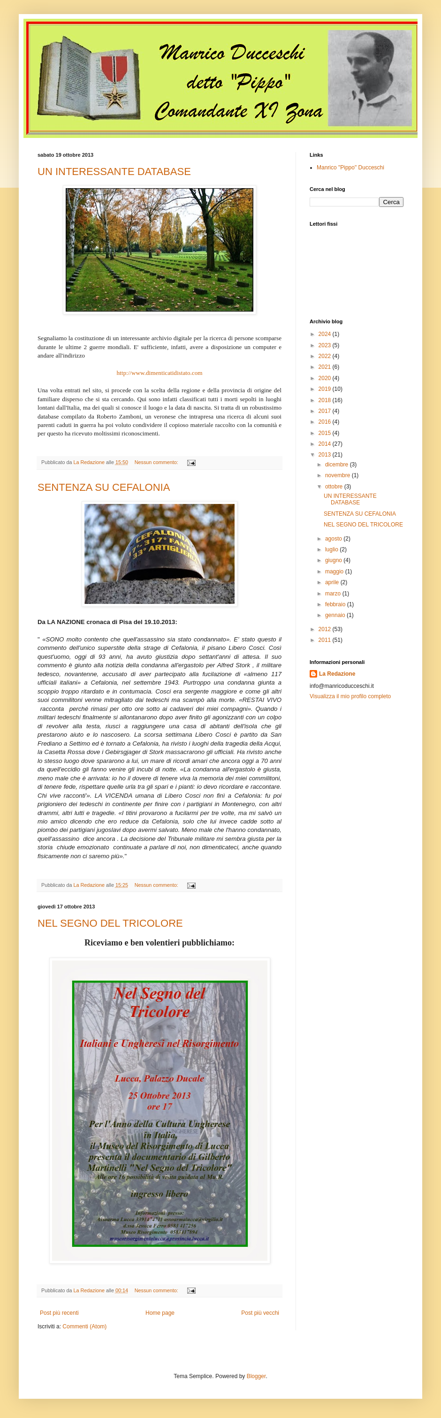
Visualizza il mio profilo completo (350, 696)
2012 (326, 629)
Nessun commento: (157, 462)
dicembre (337, 464)
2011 (326, 640)
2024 (326, 334)
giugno (334, 560)
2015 (326, 433)
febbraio (336, 604)
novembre (338, 475)
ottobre (334, 486)
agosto (334, 538)
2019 (326, 389)
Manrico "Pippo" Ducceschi (350, 167)
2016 (326, 422)
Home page (160, 1313)
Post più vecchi (260, 1313)
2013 (326, 454)
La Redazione (337, 674)
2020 (326, 378)
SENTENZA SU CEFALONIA (104, 487)
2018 (326, 400)
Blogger (256, 1376)
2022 (326, 356)
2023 (326, 345)
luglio (332, 549)
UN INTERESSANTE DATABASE (114, 171)
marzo (333, 593)
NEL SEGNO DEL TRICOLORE (110, 923)
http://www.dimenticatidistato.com (159, 372)
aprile (333, 582)
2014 (326, 444)
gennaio (336, 615)
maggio (335, 571)
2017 (326, 411)
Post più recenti (59, 1313)
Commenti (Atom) (84, 1326)
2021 (326, 367)
